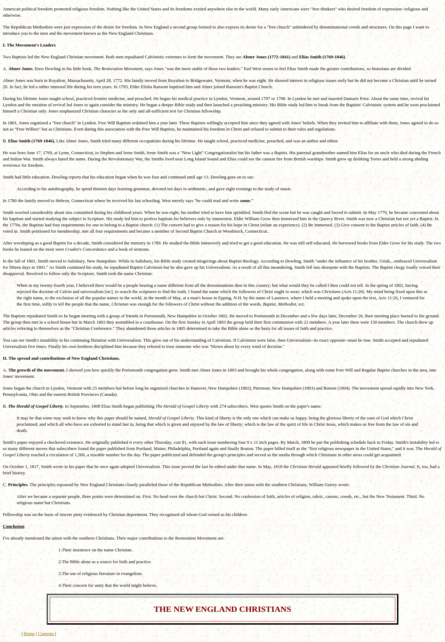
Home (29, 633)
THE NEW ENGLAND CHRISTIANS (222, 609)
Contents (46, 633)
